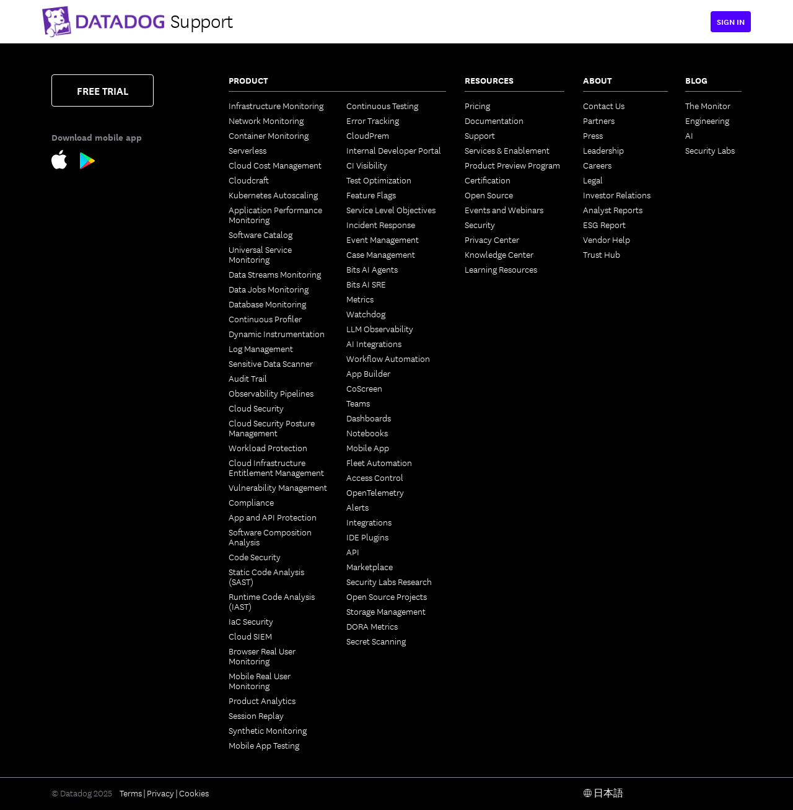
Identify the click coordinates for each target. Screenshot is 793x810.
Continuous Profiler (265, 319)
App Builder (368, 373)
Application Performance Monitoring (275, 214)
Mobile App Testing (264, 745)
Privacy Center (492, 239)
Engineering (707, 120)
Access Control (374, 477)
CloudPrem (367, 135)
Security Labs (710, 150)
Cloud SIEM (250, 636)
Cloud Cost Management (275, 165)
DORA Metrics (372, 626)
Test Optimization (378, 180)
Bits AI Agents (372, 269)
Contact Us (603, 105)
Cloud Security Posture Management (272, 428)
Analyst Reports (612, 209)
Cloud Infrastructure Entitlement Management (276, 467)
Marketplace (369, 566)
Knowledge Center (499, 254)
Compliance (251, 502)
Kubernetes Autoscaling (273, 195)
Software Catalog (260, 234)
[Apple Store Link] (65, 161)
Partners (599, 120)
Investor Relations (617, 195)
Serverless (247, 150)
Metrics (360, 299)
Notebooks (367, 433)
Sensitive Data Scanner (271, 363)
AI (689, 135)
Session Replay (256, 715)
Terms (131, 793)
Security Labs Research (389, 581)
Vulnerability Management (278, 487)
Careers (597, 165)
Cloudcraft (249, 180)
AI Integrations (373, 343)
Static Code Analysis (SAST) (266, 576)
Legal (593, 180)
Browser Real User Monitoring (262, 656)
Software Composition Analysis (270, 537)
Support (480, 135)
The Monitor (707, 105)
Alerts (357, 507)
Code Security (255, 556)
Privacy (160, 793)
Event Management (382, 239)
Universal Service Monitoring (260, 254)
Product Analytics (262, 700)
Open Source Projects (386, 596)
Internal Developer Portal (393, 150)
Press (593, 135)
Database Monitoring (267, 304)
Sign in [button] (731, 21)
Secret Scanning (376, 641)
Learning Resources (501, 269)
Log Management (261, 348)
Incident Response (380, 224)
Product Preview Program (512, 165)
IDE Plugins (367, 537)
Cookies (194, 793)
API (352, 552)
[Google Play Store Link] (87, 162)
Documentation (494, 120)
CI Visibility (366, 165)
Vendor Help (606, 239)
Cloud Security (256, 408)
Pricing (477, 105)
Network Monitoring (266, 120)
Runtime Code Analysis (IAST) (272, 601)
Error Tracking (372, 120)
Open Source (489, 195)
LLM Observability (379, 328)
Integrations (369, 522)
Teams (358, 403)
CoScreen (364, 388)
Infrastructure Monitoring (276, 105)
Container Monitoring (269, 135)
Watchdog (365, 314)
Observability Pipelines (271, 393)
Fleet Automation (379, 462)
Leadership (603, 150)
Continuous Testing (382, 105)
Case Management (380, 254)
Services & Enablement (507, 150)
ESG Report (604, 224)
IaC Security (251, 621)
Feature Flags (371, 195)
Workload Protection (268, 447)
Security (480, 224)
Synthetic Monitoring (268, 730)
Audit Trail (248, 378)
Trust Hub (601, 254)
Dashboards (368, 418)
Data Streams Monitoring (275, 274)
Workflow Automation (388, 358)
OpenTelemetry (375, 492)
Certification (487, 180)
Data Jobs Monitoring (269, 289)
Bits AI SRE (366, 284)
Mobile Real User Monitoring (260, 680)
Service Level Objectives (391, 209)
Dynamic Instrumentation (277, 333)
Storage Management (386, 611)
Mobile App (367, 447)
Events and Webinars (504, 209)
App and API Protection (273, 517)
